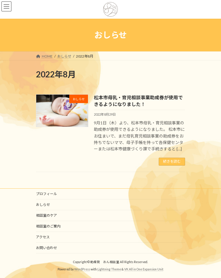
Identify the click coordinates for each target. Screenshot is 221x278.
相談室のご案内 (48, 226)
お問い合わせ (46, 248)
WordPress (82, 269)
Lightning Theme (109, 269)
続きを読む (172, 161)
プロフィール (46, 194)
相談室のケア (46, 215)
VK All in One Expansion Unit (143, 269)
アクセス (43, 237)
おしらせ (43, 204)
